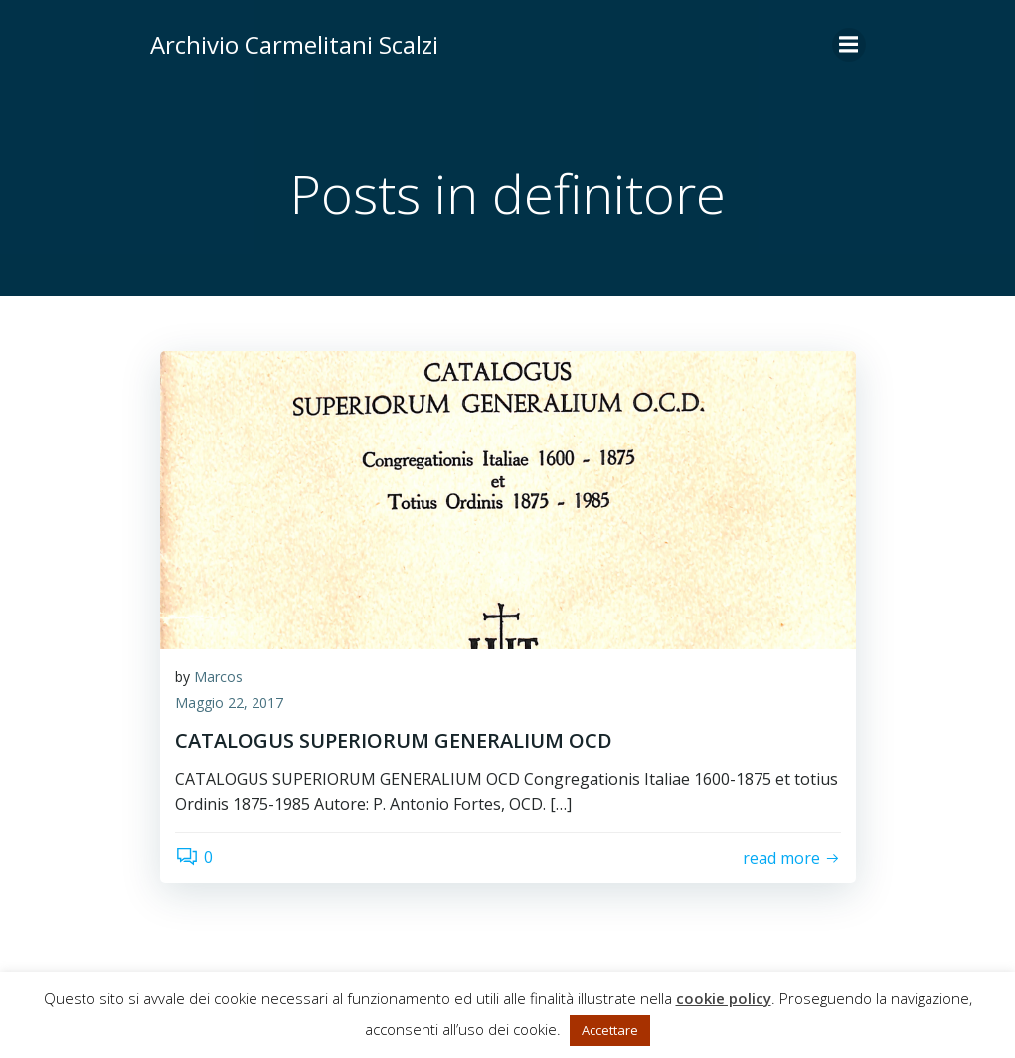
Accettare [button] (610, 1030)
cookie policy (723, 998)
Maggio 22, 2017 (229, 702)
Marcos (218, 676)
